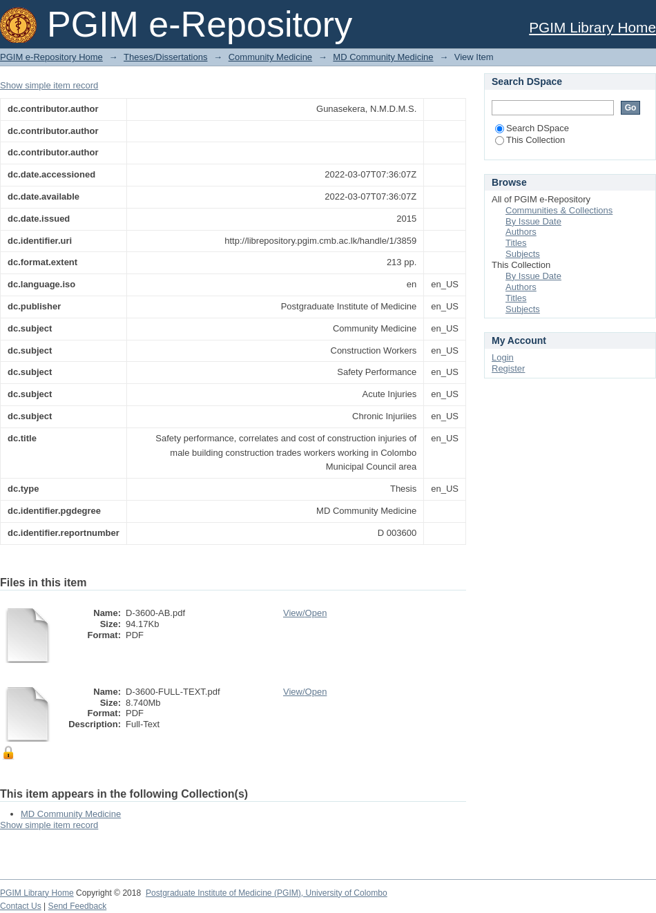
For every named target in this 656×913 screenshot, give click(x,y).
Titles (516, 243)
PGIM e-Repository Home (51, 57)
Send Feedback (77, 906)
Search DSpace (532, 128)
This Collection (530, 140)
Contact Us (20, 906)
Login (503, 357)
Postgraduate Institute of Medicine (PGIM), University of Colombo (266, 893)
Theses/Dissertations (165, 57)
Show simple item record (49, 85)
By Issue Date (533, 221)
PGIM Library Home (592, 27)
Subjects (522, 254)
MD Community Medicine (383, 57)
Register (508, 368)
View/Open (305, 613)
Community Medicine (270, 57)
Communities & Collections (558, 210)
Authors (521, 232)
